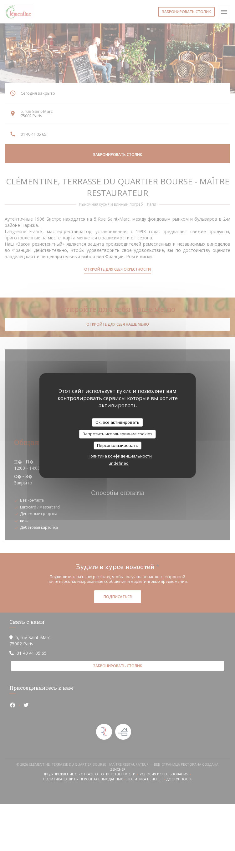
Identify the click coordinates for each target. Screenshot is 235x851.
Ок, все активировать (117, 422)
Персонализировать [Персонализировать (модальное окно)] (117, 445)
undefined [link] (119, 463)
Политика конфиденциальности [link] (120, 456)
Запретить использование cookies (117, 434)
